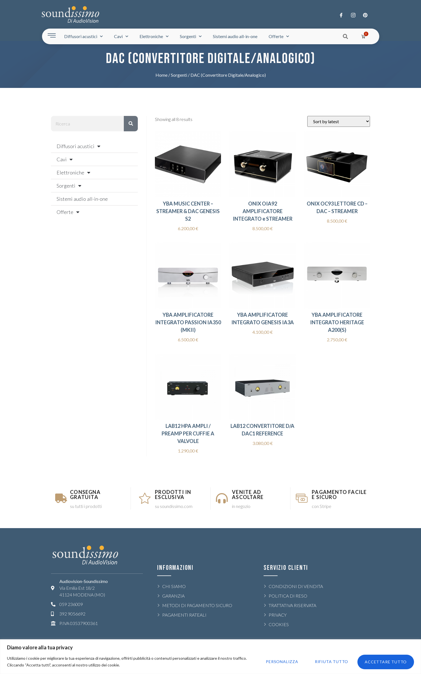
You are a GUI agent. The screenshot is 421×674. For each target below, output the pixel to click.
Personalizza (278, 661)
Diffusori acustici (83, 36)
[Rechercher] (131, 123)
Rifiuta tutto (329, 661)
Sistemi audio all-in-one (235, 36)
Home (161, 75)
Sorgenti (191, 36)
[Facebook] (341, 15)
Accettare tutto (385, 661)
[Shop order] (338, 121)
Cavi (121, 36)
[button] (345, 36)
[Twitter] (353, 15)
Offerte (279, 36)
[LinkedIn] (365, 15)
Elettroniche (154, 36)
